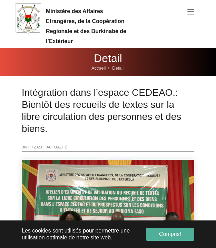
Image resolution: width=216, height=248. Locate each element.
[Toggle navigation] (190, 12)
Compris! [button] (170, 234)
